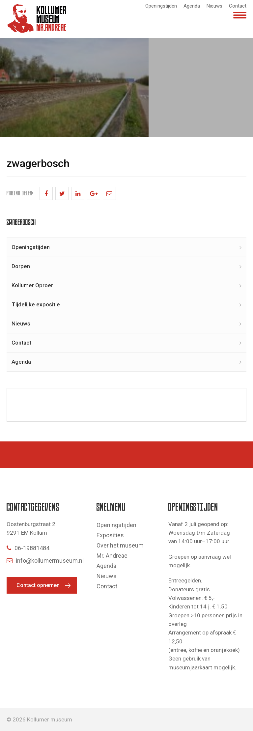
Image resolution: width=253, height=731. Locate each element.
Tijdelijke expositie (36, 304)
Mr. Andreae (112, 555)
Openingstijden (161, 6)
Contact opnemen (38, 585)
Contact (237, 6)
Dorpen (21, 266)
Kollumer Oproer (32, 285)
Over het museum (120, 545)
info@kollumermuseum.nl (45, 560)
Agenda (191, 6)
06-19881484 (28, 548)
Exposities (110, 535)
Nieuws (214, 6)
